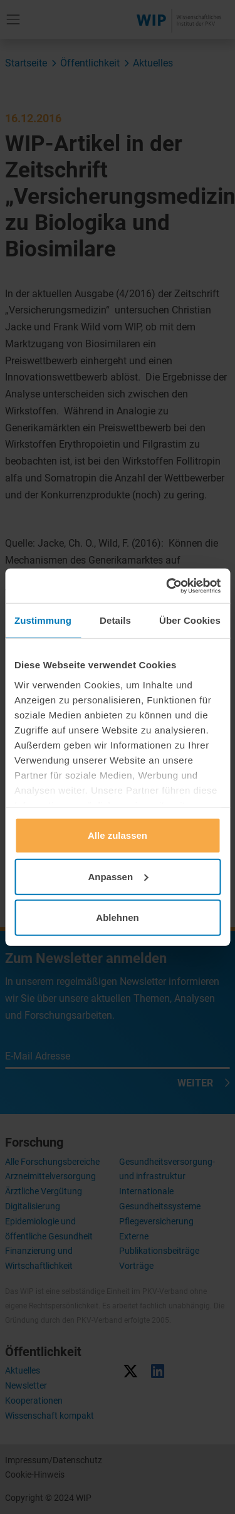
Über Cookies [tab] (190, 620)
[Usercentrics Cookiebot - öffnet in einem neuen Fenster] (167, 585)
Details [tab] (115, 620)
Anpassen (118, 876)
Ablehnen (117, 917)
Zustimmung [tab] (42, 620)
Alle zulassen (117, 835)
